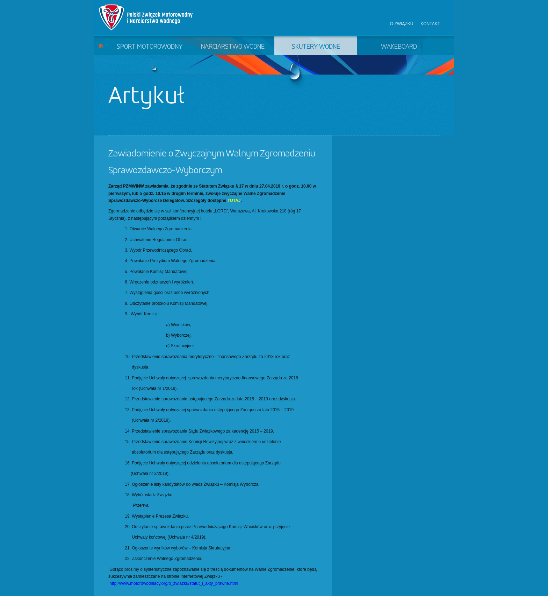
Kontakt (430, 23)
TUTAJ (234, 200)
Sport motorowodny (149, 46)
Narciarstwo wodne (233, 46)
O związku (401, 23)
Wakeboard (399, 46)
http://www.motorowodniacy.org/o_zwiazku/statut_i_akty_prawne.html (173, 583)
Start (101, 45)
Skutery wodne (316, 46)
